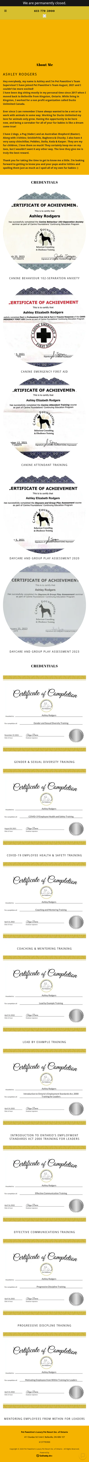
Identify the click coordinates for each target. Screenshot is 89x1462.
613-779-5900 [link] (44, 11)
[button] (9, 10)
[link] (44, 15)
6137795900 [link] (44, 1442)
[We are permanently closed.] (44, 3)
